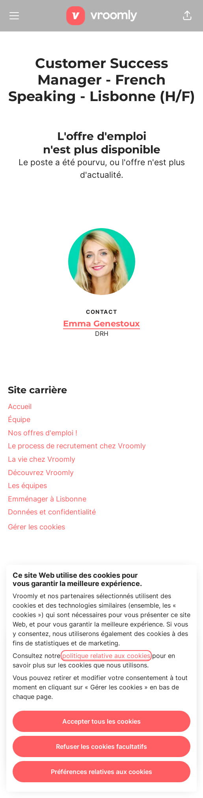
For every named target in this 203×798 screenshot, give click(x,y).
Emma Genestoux (101, 323)
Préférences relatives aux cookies (101, 772)
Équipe (19, 419)
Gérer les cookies (36, 527)
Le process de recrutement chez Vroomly (77, 446)
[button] (187, 16)
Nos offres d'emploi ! (42, 433)
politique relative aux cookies (106, 656)
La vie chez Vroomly (41, 459)
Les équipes (27, 485)
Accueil (20, 406)
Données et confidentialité (52, 512)
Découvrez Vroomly (41, 472)
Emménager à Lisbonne (47, 499)
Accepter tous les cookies (101, 721)
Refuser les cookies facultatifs (101, 746)
